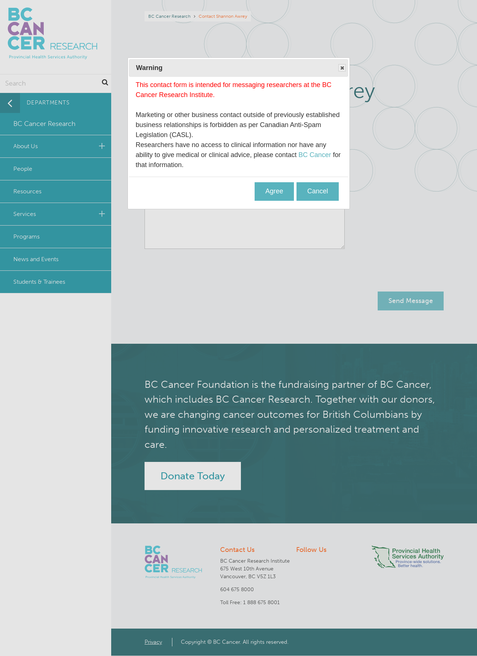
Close (341, 68)
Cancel (317, 191)
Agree (274, 191)
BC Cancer (314, 155)
